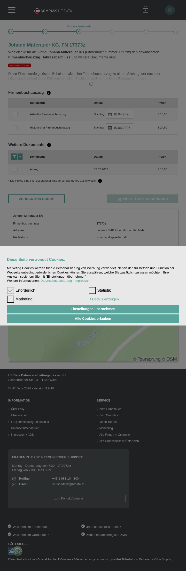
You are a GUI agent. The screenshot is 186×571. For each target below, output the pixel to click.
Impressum (83, 281)
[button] (104, 299)
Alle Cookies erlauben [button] (93, 319)
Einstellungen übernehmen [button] (93, 309)
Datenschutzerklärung (56, 281)
